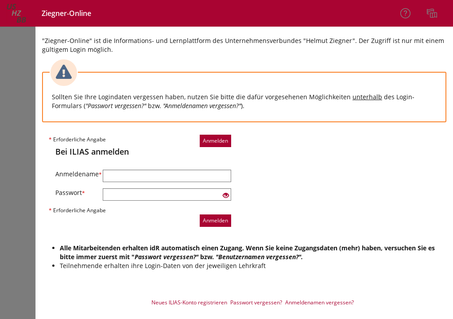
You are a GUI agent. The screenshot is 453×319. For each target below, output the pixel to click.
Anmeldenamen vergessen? (319, 302)
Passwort (70, 192)
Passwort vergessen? (256, 302)
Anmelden (215, 140)
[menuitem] (433, 13)
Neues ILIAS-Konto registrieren (189, 302)
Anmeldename (75, 174)
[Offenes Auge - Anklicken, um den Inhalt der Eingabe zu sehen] (226, 195)
